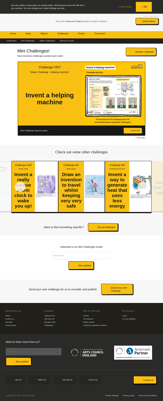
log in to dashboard (150, 16)
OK (144, 6)
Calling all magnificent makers (95, 325)
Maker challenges (47, 41)
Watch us (93, 380)
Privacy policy (10, 325)
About (7, 316)
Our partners (88, 319)
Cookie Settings (125, 7)
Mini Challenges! (33, 50)
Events (86, 316)
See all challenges (106, 227)
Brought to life (49, 322)
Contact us (9, 319)
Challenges (11, 41)
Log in (124, 316)
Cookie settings (112, 395)
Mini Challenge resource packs (34, 131)
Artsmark (9, 322)
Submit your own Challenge (119, 289)
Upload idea (135, 131)
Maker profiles (89, 322)
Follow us (67, 380)
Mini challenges (28, 41)
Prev (8, 99)
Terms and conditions (147, 395)
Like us (18, 380)
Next (151, 99)
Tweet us (42, 380)
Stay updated (84, 265)
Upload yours (49, 316)
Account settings (128, 319)
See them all (49, 319)
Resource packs (67, 41)
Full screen (140, 138)
